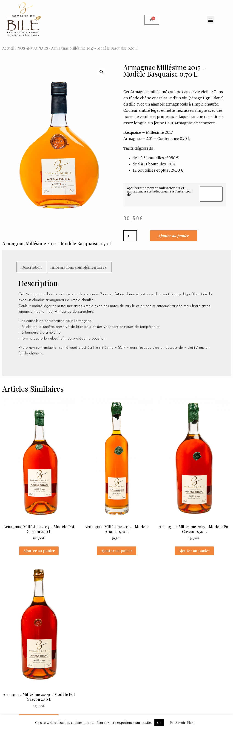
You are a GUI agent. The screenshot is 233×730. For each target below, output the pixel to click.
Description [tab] (31, 267)
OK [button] (159, 722)
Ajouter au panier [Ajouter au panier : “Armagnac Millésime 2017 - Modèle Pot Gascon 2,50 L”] (39, 550)
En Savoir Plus (181, 722)
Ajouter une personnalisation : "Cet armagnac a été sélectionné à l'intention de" (160, 191)
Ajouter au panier (173, 235)
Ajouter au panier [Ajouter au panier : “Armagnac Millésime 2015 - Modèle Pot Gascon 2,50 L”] (194, 550)
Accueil (8, 48)
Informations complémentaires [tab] (78, 267)
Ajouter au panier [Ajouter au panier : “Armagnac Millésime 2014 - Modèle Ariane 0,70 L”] (116, 550)
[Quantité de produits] (130, 235)
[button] (210, 20)
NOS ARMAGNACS (32, 48)
